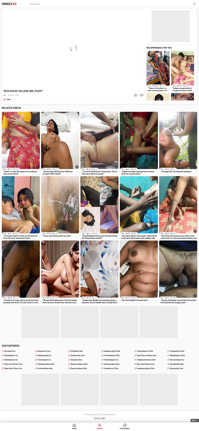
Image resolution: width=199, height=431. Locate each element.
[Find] (194, 4)
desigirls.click (76, 360)
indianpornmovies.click (146, 360)
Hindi (9, 4)
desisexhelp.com (177, 360)
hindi (9, 99)
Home (80, 428)
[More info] (37, 167)
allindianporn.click (177, 355)
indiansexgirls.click (111, 364)
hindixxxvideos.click (79, 364)
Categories (119, 428)
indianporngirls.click (112, 351)
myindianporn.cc (11, 355)
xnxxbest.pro (9, 351)
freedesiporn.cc (44, 360)
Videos (100, 428)
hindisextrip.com (78, 355)
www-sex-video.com (13, 368)
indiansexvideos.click (145, 368)
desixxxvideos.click (79, 368)
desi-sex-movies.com (146, 364)
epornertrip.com (176, 368)
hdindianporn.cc (11, 360)
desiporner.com (44, 351)
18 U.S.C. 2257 (99, 418)
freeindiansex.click (112, 355)
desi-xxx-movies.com (13, 364)
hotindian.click (77, 351)
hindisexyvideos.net (46, 364)
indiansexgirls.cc (45, 355)
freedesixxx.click (111, 368)
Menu (193, 420)
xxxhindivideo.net (45, 368)
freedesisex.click (177, 351)
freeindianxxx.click (145, 351)
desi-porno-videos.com (146, 355)
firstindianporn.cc (111, 360)
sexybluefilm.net (177, 364)
